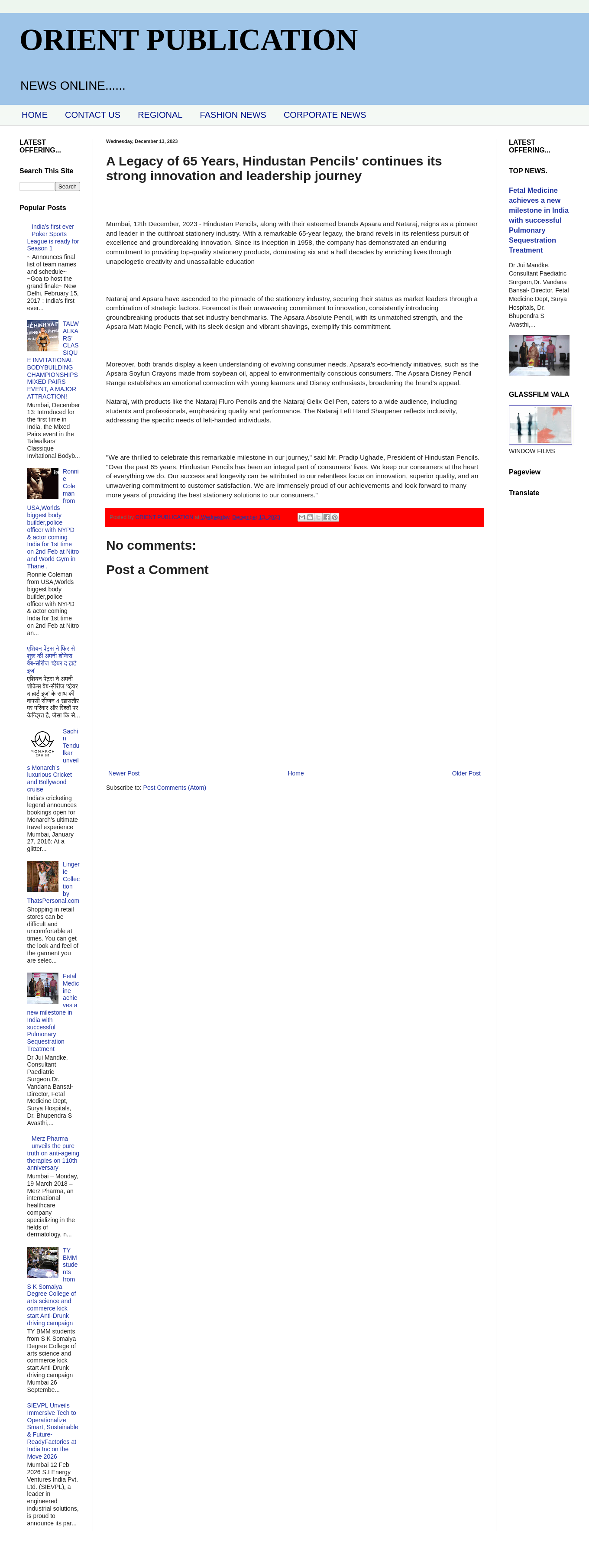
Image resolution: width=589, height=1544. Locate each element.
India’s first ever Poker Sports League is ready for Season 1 (53, 237)
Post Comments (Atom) (174, 787)
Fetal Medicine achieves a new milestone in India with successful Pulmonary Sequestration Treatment (53, 1012)
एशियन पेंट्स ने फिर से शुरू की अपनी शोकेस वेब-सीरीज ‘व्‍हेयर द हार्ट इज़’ (52, 659)
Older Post (466, 773)
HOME (35, 115)
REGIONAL (160, 115)
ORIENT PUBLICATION (188, 39)
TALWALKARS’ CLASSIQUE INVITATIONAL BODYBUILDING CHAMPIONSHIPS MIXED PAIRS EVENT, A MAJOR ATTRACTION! (53, 360)
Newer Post (123, 773)
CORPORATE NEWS (325, 115)
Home (296, 773)
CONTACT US (92, 115)
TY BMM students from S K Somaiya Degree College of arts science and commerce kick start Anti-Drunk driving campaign (52, 1287)
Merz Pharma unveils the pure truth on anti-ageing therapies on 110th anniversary (53, 1153)
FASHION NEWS (233, 115)
